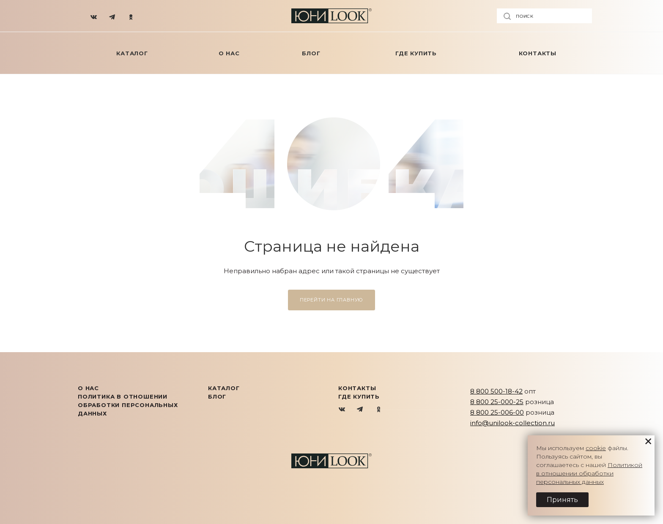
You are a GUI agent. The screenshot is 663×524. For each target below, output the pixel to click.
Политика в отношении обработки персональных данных (128, 405)
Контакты (357, 388)
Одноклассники (379, 410)
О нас (88, 388)
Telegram (360, 410)
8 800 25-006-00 (497, 412)
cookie (596, 448)
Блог (217, 396)
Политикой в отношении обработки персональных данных (589, 473)
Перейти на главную (331, 300)
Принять (562, 500)
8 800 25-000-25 (496, 402)
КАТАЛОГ (224, 388)
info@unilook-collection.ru (512, 423)
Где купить (359, 396)
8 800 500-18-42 (496, 391)
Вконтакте (342, 410)
